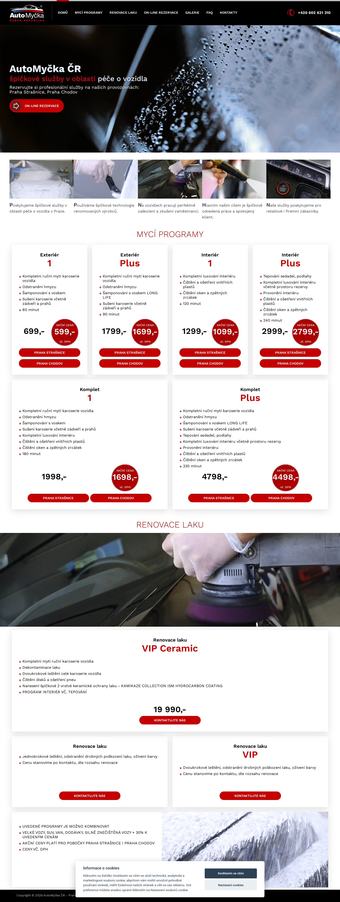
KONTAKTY (228, 12)
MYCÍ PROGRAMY (88, 12)
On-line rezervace (42, 106)
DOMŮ (63, 12)
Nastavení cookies (231, 885)
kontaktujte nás (170, 720)
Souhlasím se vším (231, 873)
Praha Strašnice (49, 352)
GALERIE (192, 12)
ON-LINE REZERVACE (161, 12)
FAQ (209, 12)
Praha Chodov (50, 363)
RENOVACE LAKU (123, 12)
